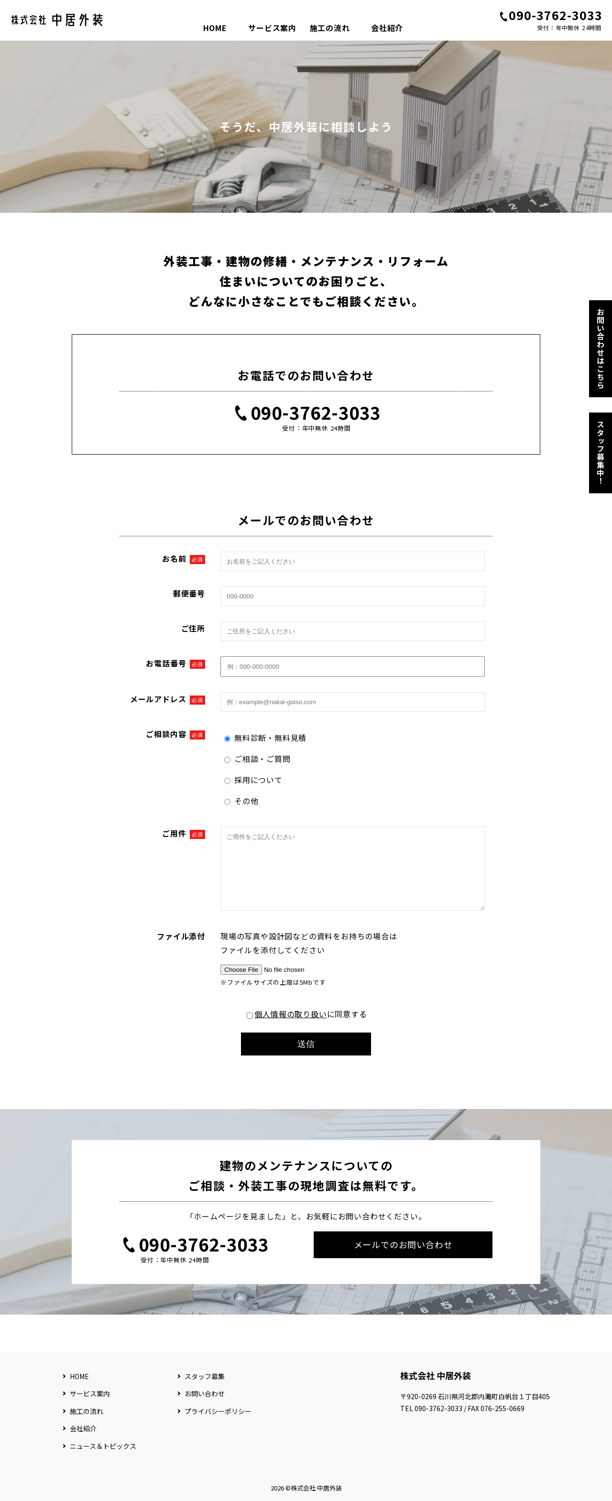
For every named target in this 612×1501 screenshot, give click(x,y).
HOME (215, 27)
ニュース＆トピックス (103, 1446)
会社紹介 (387, 27)
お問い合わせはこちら (600, 348)
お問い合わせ (205, 1393)
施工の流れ (330, 27)
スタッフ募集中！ (600, 452)
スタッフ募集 (205, 1376)
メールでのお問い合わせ (403, 1258)
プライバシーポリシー (218, 1411)
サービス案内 (272, 27)
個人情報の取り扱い (290, 1028)
